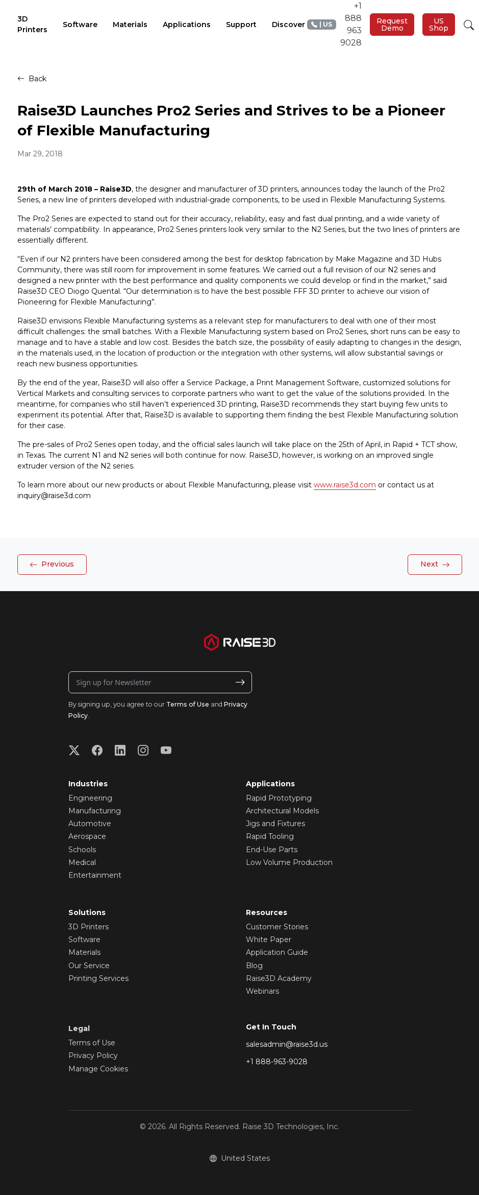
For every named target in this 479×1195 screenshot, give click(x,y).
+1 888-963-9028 (277, 1061)
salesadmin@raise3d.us (286, 1044)
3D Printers (88, 926)
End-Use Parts (271, 849)
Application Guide (277, 952)
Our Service (89, 965)
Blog (254, 965)
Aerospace (87, 836)
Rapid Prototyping (279, 798)
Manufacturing (94, 810)
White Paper (268, 939)
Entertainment (94, 875)
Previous (52, 565)
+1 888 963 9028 (334, 24)
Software (84, 939)
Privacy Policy (93, 1055)
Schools (82, 849)
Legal (79, 1028)
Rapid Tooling (270, 836)
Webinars (262, 991)
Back (31, 78)
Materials (84, 952)
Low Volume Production (289, 862)
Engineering (90, 798)
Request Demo (392, 24)
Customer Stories (277, 926)
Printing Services (98, 978)
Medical (82, 862)
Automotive (89, 823)
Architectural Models (282, 810)
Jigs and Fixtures (275, 823)
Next (435, 565)
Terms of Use (187, 704)
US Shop (438, 24)
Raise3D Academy (279, 978)
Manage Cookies (98, 1068)
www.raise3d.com (345, 484)
